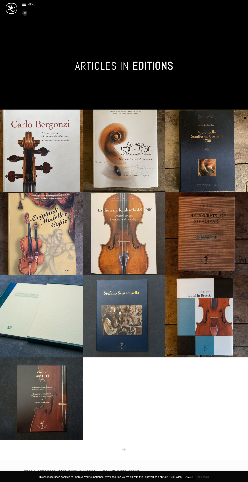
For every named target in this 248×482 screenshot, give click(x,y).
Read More (203, 476)
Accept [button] (189, 477)
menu (44, 10)
